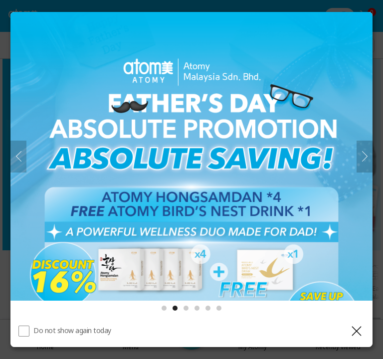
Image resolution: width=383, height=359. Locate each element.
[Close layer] (357, 331)
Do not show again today (72, 330)
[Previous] (18, 157)
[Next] (365, 157)
